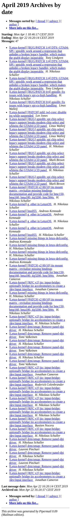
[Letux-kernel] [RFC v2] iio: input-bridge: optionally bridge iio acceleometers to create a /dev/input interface (37, 286)
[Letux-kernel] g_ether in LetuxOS (30, 204)
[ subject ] (54, 21)
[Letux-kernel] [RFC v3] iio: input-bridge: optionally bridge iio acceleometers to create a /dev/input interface (37, 412)
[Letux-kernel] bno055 (23, 211)
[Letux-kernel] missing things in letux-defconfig (38, 238)
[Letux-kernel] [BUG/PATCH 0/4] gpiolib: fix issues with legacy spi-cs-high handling (37, 93)
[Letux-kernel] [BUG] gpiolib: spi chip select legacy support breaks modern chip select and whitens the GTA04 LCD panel (36, 122)
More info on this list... (23, 28)
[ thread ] (41, 21)
